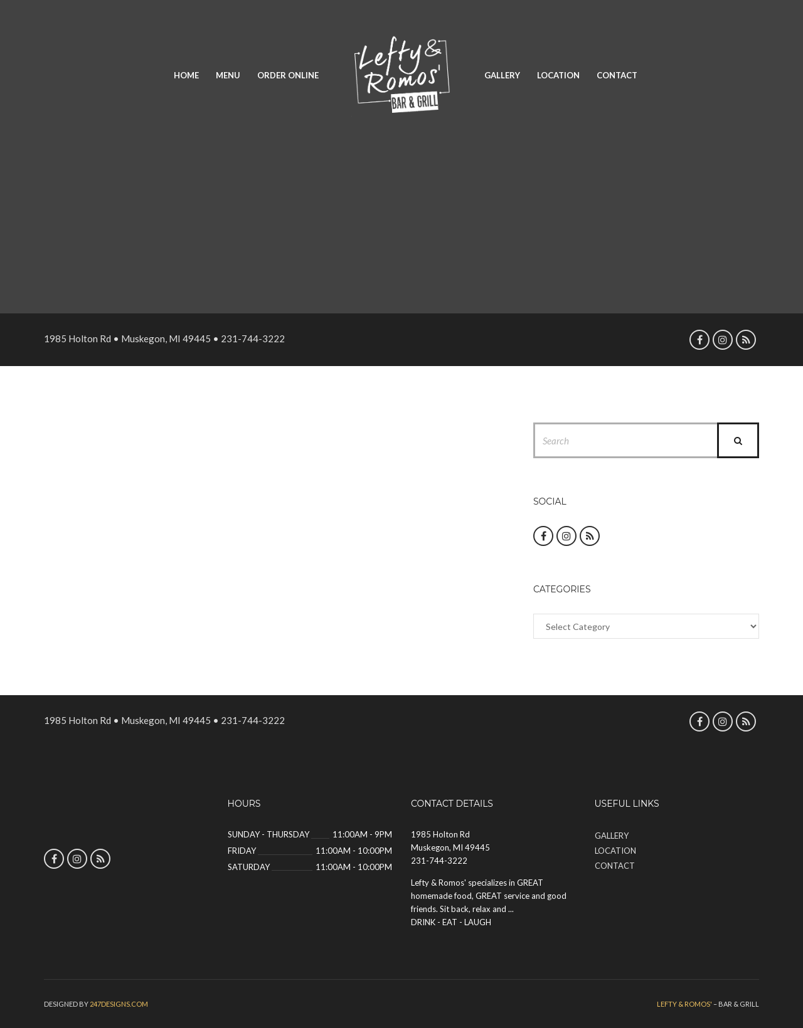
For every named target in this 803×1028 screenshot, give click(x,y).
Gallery (502, 75)
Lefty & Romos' (684, 1004)
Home (186, 75)
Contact (617, 75)
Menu (228, 75)
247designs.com (119, 1004)
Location (558, 75)
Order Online (288, 75)
